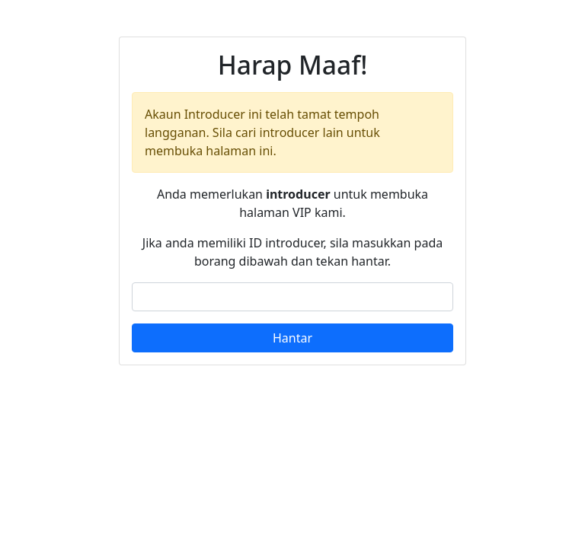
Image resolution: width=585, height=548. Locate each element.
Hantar (292, 338)
